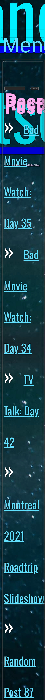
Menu (23, 35)
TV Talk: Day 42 (21, 577)
